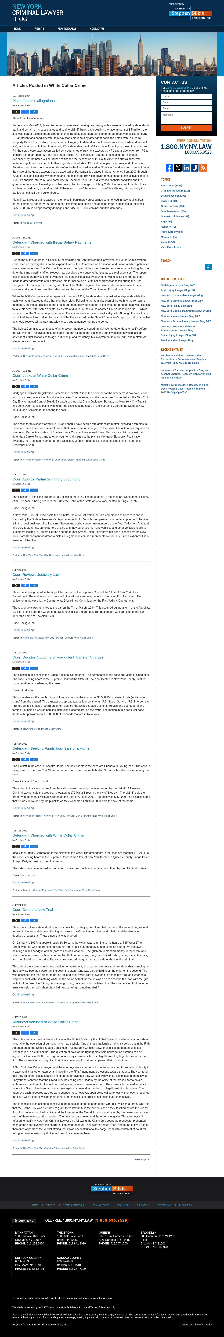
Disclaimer (123, 1205)
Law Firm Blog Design (195, 1324)
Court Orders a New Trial (32, 910)
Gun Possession (31, 1002)
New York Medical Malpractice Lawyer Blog (186, 310)
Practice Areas (67, 29)
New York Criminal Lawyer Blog (37, 12)
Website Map (164, 1205)
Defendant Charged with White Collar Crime (48, 835)
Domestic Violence (175, 216)
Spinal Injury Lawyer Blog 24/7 (178, 335)
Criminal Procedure (32, 356)
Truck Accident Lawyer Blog (177, 340)
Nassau (48, 356)
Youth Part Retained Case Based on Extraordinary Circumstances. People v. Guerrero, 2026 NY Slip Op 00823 (184, 359)
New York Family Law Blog (176, 305)
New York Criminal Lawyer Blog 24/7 (182, 300)
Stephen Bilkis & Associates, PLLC (51, 1324)
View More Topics (171, 247)
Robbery (68, 356)
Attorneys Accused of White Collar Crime (45, 1022)
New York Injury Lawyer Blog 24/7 (180, 316)
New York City (41, 555)
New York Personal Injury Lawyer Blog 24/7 (186, 321)
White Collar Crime (32, 222)
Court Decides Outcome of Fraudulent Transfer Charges (58, 657)
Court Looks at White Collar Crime (40, 375)
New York (57, 356)
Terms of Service (99, 1307)
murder (44, 1002)
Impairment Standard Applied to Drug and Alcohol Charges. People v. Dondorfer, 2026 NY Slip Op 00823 (186, 374)
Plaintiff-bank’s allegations (33, 101)
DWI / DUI (169, 201)
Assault (168, 242)
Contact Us (97, 29)
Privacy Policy (101, 1205)
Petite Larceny (172, 231)
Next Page (140, 1159)
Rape (166, 221)
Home (17, 29)
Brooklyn (27, 890)
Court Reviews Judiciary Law (36, 574)
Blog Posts (185, 1205)
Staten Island (74, 459)
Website (39, 29)
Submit (186, 127)
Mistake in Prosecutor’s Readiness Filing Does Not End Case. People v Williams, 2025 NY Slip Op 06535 (184, 389)
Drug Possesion (173, 195)
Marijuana (169, 237)
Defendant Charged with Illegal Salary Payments (51, 242)
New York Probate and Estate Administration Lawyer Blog (178, 328)
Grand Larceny (30, 637)
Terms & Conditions (74, 1205)
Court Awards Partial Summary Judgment (46, 479)
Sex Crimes (79, 356)
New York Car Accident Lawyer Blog (182, 295)
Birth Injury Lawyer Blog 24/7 (178, 285)
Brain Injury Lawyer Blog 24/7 (178, 290)
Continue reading (23, 215)
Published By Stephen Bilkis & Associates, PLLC (190, 11)
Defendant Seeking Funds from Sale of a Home (50, 748)
